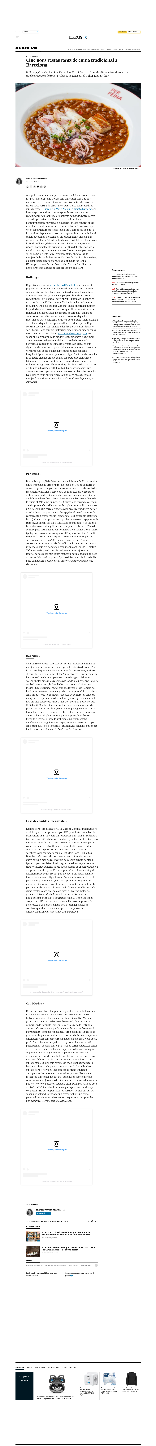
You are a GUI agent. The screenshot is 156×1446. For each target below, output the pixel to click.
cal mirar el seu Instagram (72, 333)
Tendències (127, 49)
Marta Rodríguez (47, 1253)
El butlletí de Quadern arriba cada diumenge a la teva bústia (48, 1221)
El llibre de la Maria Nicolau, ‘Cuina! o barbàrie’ (66, 208)
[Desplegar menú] (17, 37)
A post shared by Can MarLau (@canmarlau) (56, 1181)
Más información (32, 1275)
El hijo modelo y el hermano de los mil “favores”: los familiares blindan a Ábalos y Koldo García (126, 299)
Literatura (71, 49)
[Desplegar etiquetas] (96, 1265)
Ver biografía (43, 1213)
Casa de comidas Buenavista (45, 821)
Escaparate (19, 1367)
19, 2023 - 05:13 (33, 181)
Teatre (121, 49)
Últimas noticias (118, 270)
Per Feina (32, 473)
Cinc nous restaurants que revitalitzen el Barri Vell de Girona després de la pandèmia (68, 1249)
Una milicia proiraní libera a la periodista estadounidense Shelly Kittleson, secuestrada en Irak (125, 291)
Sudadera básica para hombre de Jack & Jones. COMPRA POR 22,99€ (131, 1389)
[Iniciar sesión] (134, 32)
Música (115, 49)
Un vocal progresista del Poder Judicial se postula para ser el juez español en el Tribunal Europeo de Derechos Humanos (126, 360)
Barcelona (29, 1265)
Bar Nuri (32, 656)
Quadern (26, 49)
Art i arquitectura (93, 49)
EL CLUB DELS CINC (32, 56)
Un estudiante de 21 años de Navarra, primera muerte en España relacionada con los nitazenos (126, 332)
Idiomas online (53, 1367)
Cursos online (40, 1367)
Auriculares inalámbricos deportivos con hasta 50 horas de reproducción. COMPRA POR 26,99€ (55, 1398)
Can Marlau (34, 1003)
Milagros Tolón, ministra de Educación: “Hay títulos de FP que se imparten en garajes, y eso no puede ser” (126, 340)
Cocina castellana (85, 1265)
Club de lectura (81, 49)
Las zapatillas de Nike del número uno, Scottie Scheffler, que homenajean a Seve (125, 276)
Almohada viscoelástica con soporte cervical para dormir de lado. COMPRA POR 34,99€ (110, 1390)
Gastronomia (136, 49)
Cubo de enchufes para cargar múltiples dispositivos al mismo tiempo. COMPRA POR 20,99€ (87, 1391)
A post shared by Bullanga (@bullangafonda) (56, 462)
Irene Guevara (46, 1238)
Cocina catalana (73, 1265)
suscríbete (122, 32)
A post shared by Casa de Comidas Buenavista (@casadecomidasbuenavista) (56, 992)
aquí (71, 1275)
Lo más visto (117, 316)
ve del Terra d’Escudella (63, 285)
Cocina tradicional (60, 1265)
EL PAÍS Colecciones (69, 1367)
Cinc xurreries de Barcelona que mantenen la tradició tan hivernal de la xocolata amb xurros (66, 1234)
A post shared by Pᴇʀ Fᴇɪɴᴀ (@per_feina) (57, 644)
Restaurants (49, 1265)
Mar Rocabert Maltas (36, 178)
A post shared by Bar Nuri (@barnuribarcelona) (56, 809)
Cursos (29, 1367)
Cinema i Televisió (106, 49)
